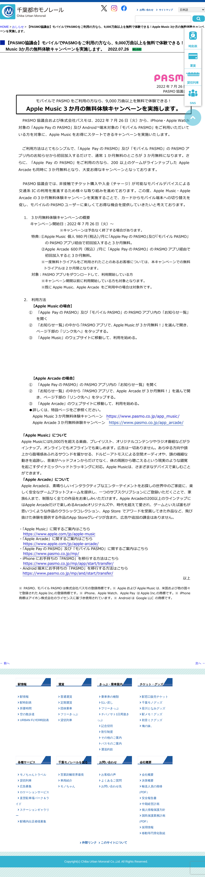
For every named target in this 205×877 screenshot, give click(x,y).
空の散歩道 (27, 714)
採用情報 (148, 827)
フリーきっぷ (69, 714)
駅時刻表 (26, 702)
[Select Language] (191, 9)
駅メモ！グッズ (152, 714)
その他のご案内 (111, 737)
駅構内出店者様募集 (33, 821)
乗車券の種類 (110, 696)
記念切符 (107, 726)
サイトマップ (166, 10)
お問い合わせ (146, 10)
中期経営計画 (150, 804)
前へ (5, 663)
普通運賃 (66, 696)
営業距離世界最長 (72, 774)
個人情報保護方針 (153, 809)
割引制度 (107, 731)
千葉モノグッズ (152, 702)
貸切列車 (66, 720)
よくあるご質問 (111, 780)
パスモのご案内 (111, 743)
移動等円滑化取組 (153, 833)
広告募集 (26, 786)
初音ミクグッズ (152, 720)
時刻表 (192, 39)
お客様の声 (108, 774)
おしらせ (18, 26)
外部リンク (89, 842)
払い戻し (107, 702)
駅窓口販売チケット (155, 696)
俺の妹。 (148, 726)
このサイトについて (114, 842)
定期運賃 (66, 702)
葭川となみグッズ (153, 708)
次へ (200, 663)
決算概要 (148, 780)
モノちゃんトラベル (33, 774)
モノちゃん (67, 786)
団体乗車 (66, 708)
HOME (4, 26)
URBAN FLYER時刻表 (34, 720)
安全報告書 (149, 798)
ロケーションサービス (34, 792)
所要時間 (26, 708)
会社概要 (148, 774)
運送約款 (107, 749)
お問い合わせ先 (111, 786)
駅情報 (24, 696)
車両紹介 (66, 780)
